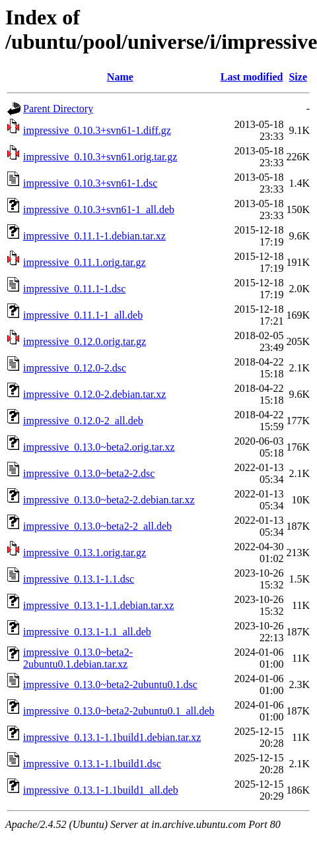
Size (298, 76)
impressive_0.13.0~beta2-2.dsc (89, 473)
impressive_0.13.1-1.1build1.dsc (92, 763)
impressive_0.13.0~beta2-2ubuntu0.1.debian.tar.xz (78, 658)
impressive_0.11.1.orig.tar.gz (84, 262)
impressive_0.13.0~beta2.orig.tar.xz (99, 447)
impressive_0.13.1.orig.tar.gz (84, 552)
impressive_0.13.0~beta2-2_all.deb (97, 526)
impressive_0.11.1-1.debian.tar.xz (94, 235)
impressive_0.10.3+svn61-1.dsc (90, 183)
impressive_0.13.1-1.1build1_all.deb (100, 790)
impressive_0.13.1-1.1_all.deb (87, 631)
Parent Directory (58, 108)
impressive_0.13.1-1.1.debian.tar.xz (98, 605)
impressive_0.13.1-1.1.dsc (78, 579)
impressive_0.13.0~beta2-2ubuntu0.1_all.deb (119, 710)
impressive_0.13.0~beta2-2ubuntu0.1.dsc (110, 684)
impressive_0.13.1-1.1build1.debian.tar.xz (112, 737)
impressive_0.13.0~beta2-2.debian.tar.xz (109, 499)
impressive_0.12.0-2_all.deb (83, 420)
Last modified (252, 76)
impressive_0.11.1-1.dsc (74, 288)
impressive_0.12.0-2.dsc (74, 367)
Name (120, 76)
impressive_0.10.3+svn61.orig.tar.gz (100, 156)
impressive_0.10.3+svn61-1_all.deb (98, 209)
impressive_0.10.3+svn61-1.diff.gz (97, 130)
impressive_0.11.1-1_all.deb (83, 315)
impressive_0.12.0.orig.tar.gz (84, 341)
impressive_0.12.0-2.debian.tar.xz (94, 394)
